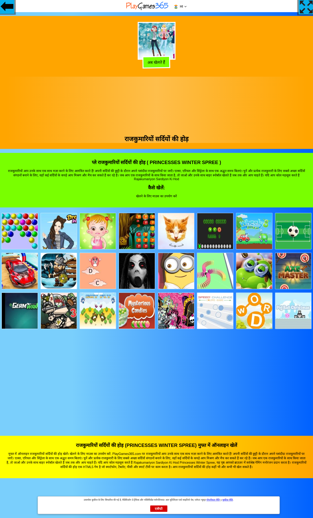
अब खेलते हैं (157, 63)
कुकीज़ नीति (227, 499)
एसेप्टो (159, 508)
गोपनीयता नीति (213, 499)
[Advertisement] (156, 104)
